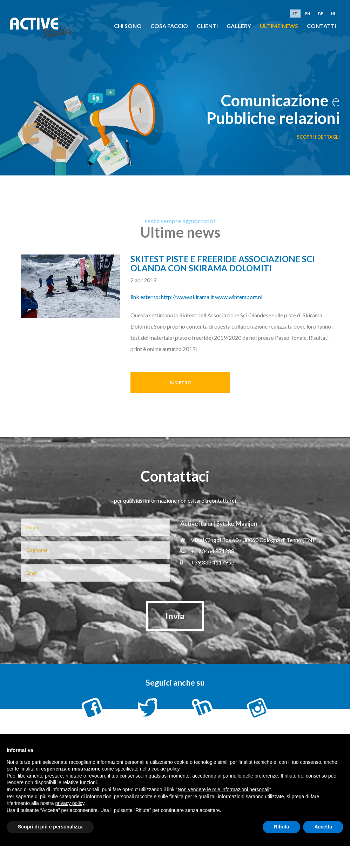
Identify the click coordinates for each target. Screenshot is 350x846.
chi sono (128, 25)
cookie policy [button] (165, 769)
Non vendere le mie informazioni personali (223, 789)
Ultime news (279, 25)
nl (333, 13)
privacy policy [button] (70, 803)
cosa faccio (169, 25)
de (320, 13)
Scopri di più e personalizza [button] (50, 827)
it (295, 13)
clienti (207, 25)
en (307, 13)
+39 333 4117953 (207, 562)
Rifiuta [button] (281, 827)
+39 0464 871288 (207, 551)
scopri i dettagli (318, 137)
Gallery (239, 25)
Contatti (321, 25)
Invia (175, 615)
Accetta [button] (323, 827)
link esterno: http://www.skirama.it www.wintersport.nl (196, 296)
